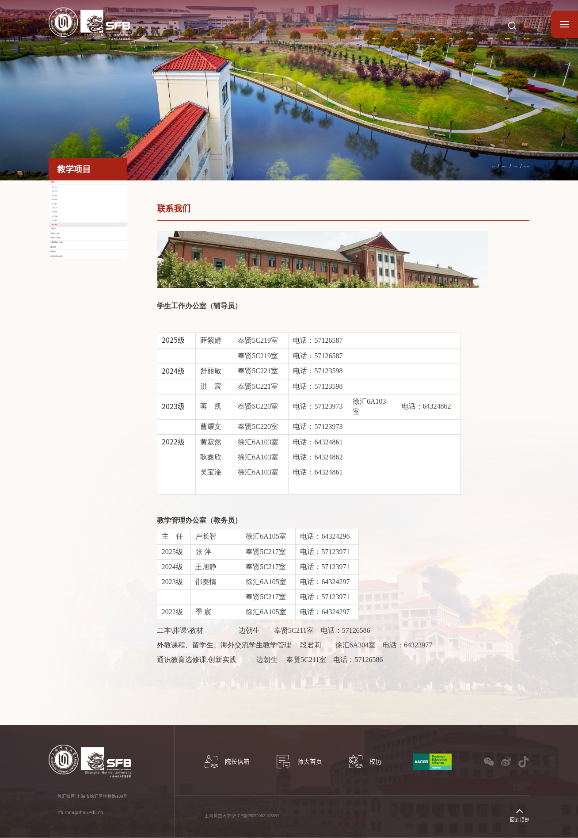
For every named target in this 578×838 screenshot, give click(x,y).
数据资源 (478, 34)
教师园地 (402, 34)
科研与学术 (207, 34)
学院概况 (166, 34)
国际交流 (287, 34)
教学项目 (249, 34)
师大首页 (517, 34)
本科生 (496, 165)
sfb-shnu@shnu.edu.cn (80, 813)
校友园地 (440, 34)
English (516, 18)
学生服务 (325, 34)
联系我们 (519, 165)
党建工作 (364, 34)
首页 (451, 165)
